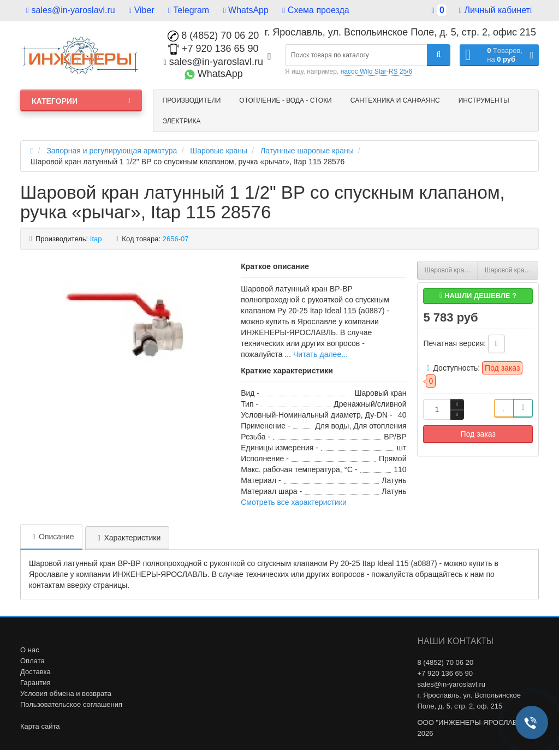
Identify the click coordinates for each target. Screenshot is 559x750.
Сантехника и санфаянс (395, 100)
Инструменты (484, 100)
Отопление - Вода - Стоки (285, 100)
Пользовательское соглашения (71, 704)
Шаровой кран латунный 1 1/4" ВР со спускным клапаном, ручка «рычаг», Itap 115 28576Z (451, 270)
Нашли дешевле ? (477, 295)
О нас (29, 650)
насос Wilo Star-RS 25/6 (376, 71)
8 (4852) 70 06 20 (213, 35)
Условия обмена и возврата (65, 693)
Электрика (182, 121)
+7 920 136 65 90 (213, 48)
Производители (192, 100)
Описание (51, 536)
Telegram (188, 10)
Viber (141, 10)
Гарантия (35, 682)
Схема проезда (315, 10)
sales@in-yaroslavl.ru (70, 10)
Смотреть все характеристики (294, 502)
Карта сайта (40, 726)
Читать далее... (320, 354)
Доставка (35, 672)
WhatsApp (246, 10)
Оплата (32, 661)
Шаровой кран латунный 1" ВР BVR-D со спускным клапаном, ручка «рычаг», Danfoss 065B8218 (511, 270)
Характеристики (127, 537)
